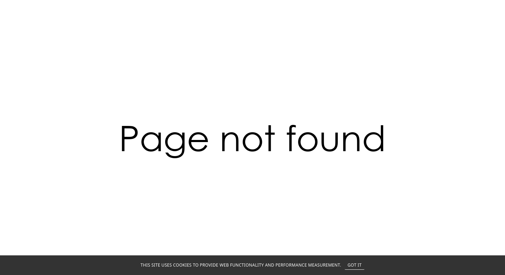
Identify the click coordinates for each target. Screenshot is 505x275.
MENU (488, 8)
